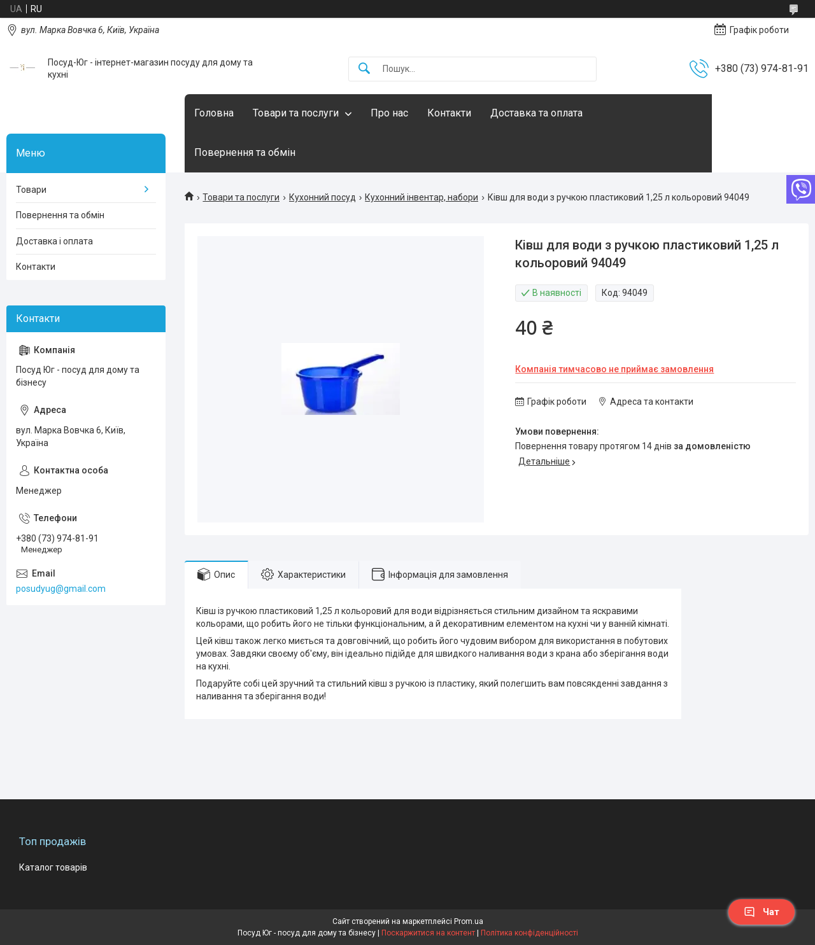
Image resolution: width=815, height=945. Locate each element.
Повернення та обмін (244, 152)
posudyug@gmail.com (61, 589)
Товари (31, 190)
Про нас (389, 113)
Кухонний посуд (322, 197)
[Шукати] (364, 69)
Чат (761, 912)
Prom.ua (468, 921)
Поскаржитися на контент (428, 932)
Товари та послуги (296, 113)
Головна (214, 113)
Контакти (449, 113)
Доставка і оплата (54, 241)
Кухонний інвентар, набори (421, 197)
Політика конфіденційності (529, 932)
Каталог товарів (53, 867)
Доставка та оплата (536, 113)
